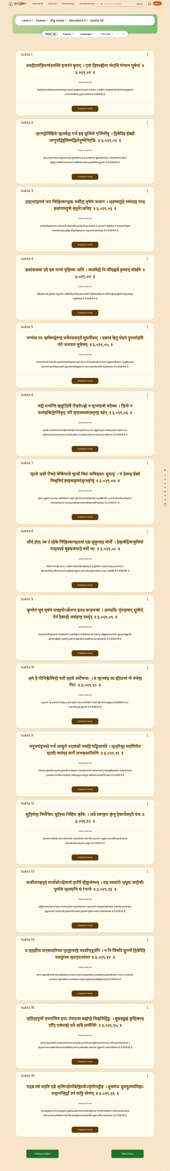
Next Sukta (127, 1153)
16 (165, 504)
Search (140, 4)
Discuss (52, 3)
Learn (24, 3)
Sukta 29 (97, 21)
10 (165, 491)
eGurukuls (37, 3)
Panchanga (68, 3)
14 (165, 499)
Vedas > (42, 21)
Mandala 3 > (78, 21)
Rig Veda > (58, 21)
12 (165, 495)
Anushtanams (87, 3)
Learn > (27, 21)
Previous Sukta (42, 1153)
